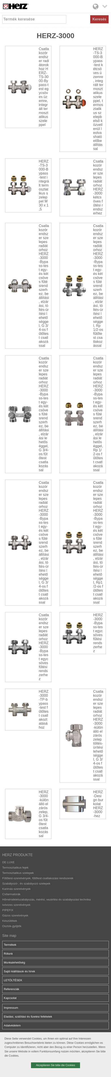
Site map (9, 936)
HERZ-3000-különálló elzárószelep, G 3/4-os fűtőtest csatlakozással (44, 814)
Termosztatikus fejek (15, 867)
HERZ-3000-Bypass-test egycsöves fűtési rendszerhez (98, 633)
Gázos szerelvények (15, 915)
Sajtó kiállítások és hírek (19, 971)
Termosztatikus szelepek (18, 873)
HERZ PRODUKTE (17, 855)
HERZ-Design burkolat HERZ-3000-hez (98, 804)
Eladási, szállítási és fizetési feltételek (28, 1016)
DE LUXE (8, 862)
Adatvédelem (12, 1025)
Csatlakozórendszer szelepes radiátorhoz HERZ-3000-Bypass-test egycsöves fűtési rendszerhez (44, 647)
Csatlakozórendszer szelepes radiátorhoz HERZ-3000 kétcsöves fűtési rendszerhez (98, 187)
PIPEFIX (7, 910)
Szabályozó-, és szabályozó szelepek (26, 883)
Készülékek (9, 920)
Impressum (11, 1007)
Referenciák (11, 989)
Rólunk (8, 953)
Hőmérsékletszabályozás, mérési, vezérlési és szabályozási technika (46, 899)
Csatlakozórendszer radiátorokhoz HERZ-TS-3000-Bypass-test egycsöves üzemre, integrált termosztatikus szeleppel (44, 87)
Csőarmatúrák (11, 894)
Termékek (10, 944)
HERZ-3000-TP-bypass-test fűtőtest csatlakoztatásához (44, 709)
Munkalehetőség (14, 962)
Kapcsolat (10, 998)
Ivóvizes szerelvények (16, 904)
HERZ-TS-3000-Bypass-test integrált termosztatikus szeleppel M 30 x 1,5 (44, 185)
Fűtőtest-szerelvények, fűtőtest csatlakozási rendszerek (37, 878)
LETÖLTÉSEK (13, 980)
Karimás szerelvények (16, 889)
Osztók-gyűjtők (11, 926)
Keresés (99, 19)
